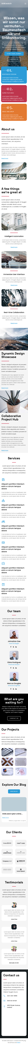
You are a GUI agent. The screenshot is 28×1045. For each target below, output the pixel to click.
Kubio (18, 1042)
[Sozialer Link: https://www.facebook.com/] (11, 647)
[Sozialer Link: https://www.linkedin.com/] (16, 647)
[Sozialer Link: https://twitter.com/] (14, 647)
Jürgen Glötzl (17, 820)
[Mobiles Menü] (25, 3)
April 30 (24, 820)
